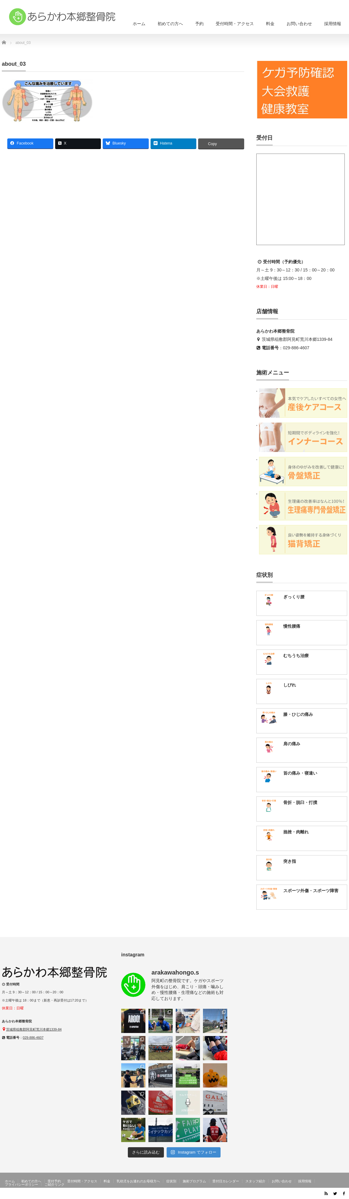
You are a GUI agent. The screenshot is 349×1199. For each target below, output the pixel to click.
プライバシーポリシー (21, 1184)
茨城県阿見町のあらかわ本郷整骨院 (287, 1194)
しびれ (289, 685)
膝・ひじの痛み (298, 714)
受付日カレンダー (225, 1181)
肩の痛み (291, 743)
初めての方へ (170, 23)
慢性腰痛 (291, 626)
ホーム (139, 23)
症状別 (171, 1181)
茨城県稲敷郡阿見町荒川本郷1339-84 (297, 339)
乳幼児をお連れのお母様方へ (138, 1181)
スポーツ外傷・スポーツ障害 (310, 890)
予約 (199, 23)
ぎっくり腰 (293, 596)
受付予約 (54, 1181)
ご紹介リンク (55, 1184)
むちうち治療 (296, 655)
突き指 (289, 861)
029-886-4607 (296, 347)
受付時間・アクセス (235, 23)
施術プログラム (194, 1181)
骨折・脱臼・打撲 (300, 802)
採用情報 (332, 23)
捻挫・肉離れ (296, 831)
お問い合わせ (299, 23)
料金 (270, 23)
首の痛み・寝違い (300, 773)
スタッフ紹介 (255, 1181)
